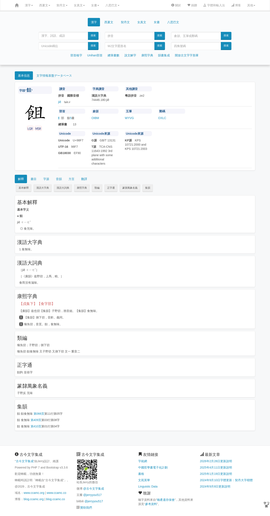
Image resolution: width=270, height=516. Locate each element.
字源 (46, 179)
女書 (95, 5)
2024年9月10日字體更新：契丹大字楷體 (226, 480)
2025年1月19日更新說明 (216, 473)
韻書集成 (164, 55)
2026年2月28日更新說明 (216, 461)
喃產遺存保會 (166, 499)
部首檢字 (76, 55)
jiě (59, 102)
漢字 (29, 5)
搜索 (93, 35)
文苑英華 (144, 480)
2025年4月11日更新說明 (216, 467)
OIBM (95, 118)
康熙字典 (147, 55)
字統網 (142, 461)
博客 (236, 5)
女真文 (79, 5)
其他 (251, 5)
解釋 (21, 179)
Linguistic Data (148, 486)
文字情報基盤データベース (54, 75)
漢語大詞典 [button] (63, 187)
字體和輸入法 (214, 5)
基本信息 (24, 75)
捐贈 (192, 5)
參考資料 (151, 504)
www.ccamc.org (34, 492)
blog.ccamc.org (34, 499)
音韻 (59, 179)
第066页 (39, 413)
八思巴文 (112, 5)
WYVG (129, 118)
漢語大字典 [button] (42, 187)
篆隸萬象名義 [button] (130, 187)
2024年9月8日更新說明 (215, 486)
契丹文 (62, 5)
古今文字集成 (25, 461)
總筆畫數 (113, 55)
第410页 (36, 426)
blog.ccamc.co (55, 499)
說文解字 (130, 55)
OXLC (162, 118)
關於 (176, 5)
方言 (71, 179)
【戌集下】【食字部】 (37, 304)
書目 (33, 179)
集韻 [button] (147, 187)
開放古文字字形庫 (186, 55)
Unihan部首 (95, 55)
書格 (141, 473)
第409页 (36, 420)
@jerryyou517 (92, 495)
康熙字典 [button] (82, 187)
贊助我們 (86, 507)
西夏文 (44, 5)
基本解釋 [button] (24, 187)
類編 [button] (97, 187)
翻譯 (84, 179)
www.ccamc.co (56, 492)
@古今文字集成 (93, 488)
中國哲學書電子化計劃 (153, 467)
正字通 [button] (111, 187)
